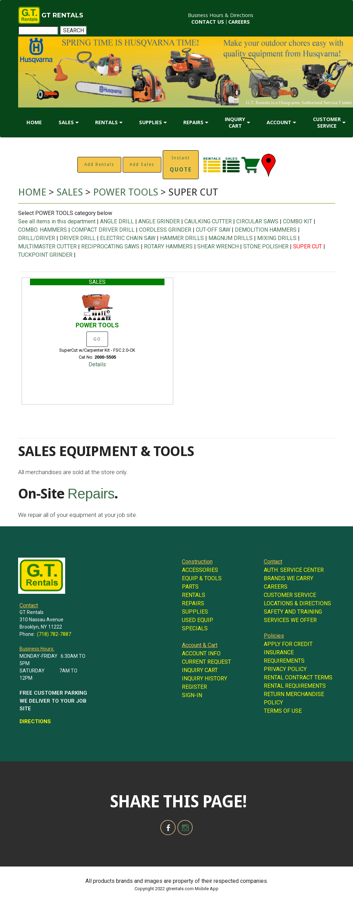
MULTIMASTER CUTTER (47, 246)
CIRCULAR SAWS (257, 221)
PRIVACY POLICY (285, 669)
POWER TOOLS (127, 192)
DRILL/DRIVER (36, 238)
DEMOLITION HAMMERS (266, 229)
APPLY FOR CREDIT (288, 644)
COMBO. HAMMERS (42, 229)
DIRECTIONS (35, 721)
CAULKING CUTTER (208, 221)
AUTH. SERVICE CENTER (294, 570)
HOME (34, 122)
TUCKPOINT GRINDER (45, 255)
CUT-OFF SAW (213, 229)
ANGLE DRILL (117, 221)
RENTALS (106, 122)
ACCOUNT (279, 122)
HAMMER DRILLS (182, 238)
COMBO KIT (297, 221)
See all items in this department (57, 221)
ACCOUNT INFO (201, 653)
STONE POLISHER (266, 246)
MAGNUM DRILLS (230, 238)
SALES (66, 122)
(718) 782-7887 (54, 634)
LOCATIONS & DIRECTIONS (297, 603)
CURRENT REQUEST (206, 661)
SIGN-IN (192, 695)
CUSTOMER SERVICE (327, 122)
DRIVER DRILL (77, 238)
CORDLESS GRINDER (165, 229)
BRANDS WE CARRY (288, 578)
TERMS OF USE (283, 711)
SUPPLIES (150, 122)
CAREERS (239, 21)
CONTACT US (207, 21)
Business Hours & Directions (220, 15)
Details (97, 364)
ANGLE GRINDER (159, 221)
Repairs (91, 493)
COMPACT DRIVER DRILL (103, 229)
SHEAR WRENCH (218, 246)
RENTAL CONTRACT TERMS (298, 677)
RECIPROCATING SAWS (110, 246)
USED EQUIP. (197, 620)
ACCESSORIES (200, 570)
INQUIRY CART (235, 122)
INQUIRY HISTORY (204, 678)
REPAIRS (193, 122)
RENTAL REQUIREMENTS (295, 686)
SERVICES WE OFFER (290, 620)
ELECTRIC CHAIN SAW (127, 238)
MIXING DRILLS (277, 238)
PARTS (190, 586)
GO (97, 339)
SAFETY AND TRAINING (293, 611)
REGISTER (194, 687)
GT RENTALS (62, 15)
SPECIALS (195, 628)
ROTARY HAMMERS (168, 246)
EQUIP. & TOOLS (202, 578)
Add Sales (142, 164)
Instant (181, 164)
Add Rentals (99, 164)
